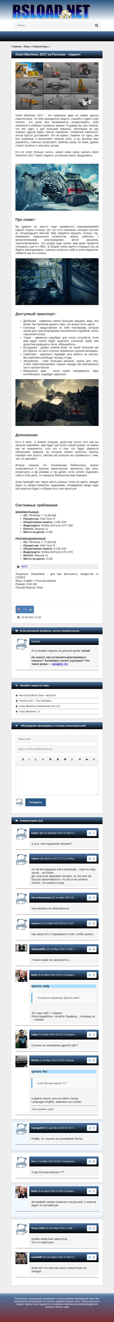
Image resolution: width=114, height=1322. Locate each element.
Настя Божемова (41, 897)
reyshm (35, 923)
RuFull (35, 1060)
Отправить (35, 802)
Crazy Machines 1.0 (29, 711)
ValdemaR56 (38, 949)
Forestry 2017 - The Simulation (35, 700)
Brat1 (34, 975)
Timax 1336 (37, 1228)
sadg (34, 1034)
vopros (35, 858)
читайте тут (60, 664)
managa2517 (38, 1128)
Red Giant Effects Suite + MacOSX (37, 695)
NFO (25, 566)
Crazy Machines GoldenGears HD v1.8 (39, 706)
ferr (33, 1161)
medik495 (36, 1257)
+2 (25, 609)
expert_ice (37, 833)
